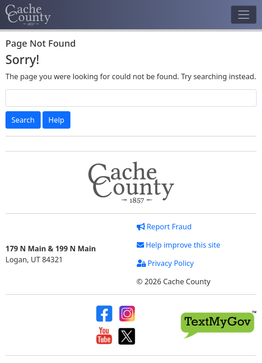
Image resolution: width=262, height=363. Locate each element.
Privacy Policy (165, 263)
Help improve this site (178, 245)
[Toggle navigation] (244, 14)
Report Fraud (164, 227)
